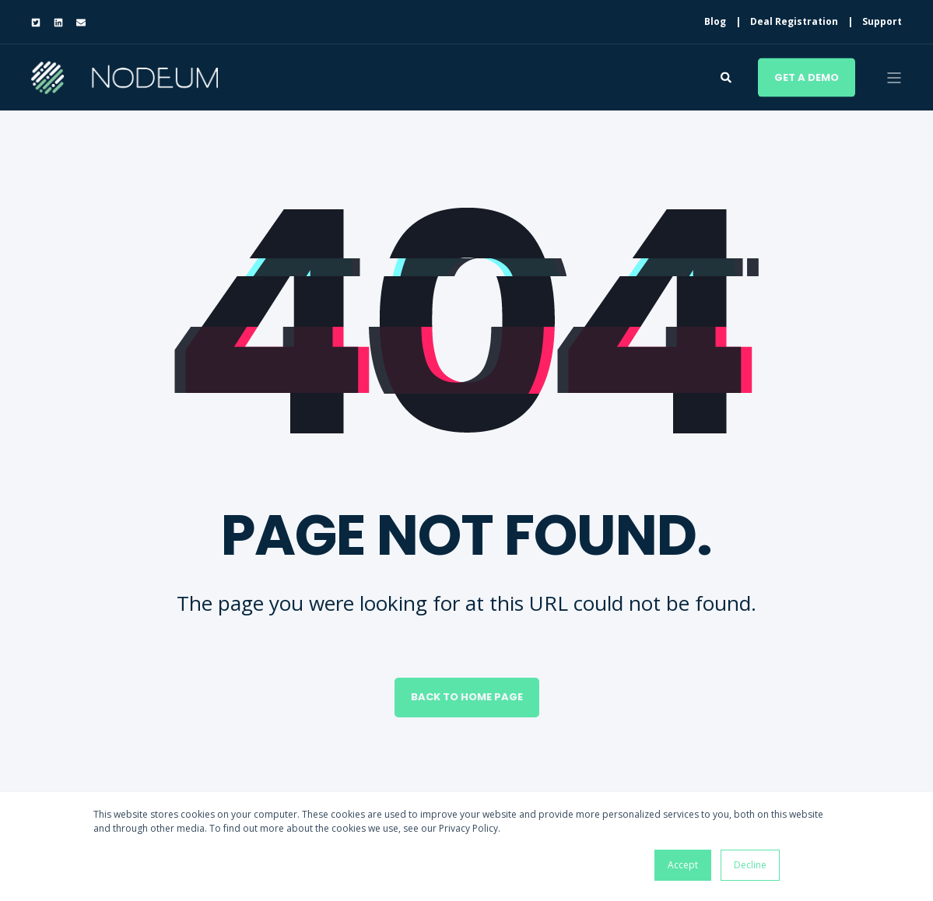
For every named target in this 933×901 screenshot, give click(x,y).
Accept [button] (683, 864)
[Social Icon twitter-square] (39, 22)
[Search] (728, 75)
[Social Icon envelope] (77, 22)
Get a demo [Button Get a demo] (806, 76)
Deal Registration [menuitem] (794, 21)
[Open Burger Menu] (894, 78)
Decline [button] (750, 864)
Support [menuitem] (882, 21)
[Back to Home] (124, 83)
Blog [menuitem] (715, 21)
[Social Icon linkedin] (58, 22)
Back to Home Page (467, 696)
